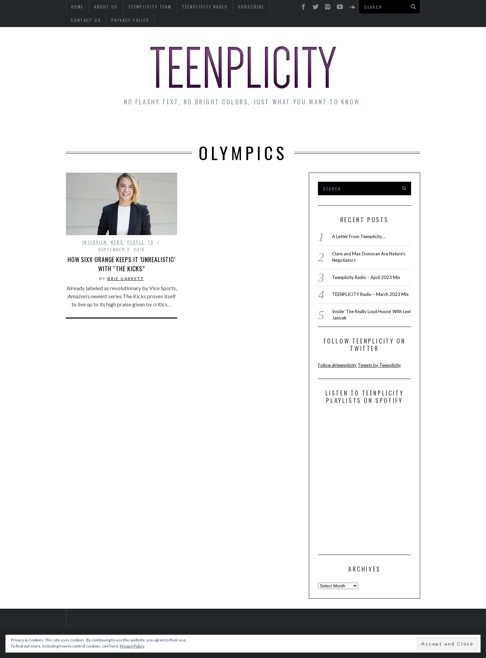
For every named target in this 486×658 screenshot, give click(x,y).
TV (151, 242)
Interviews (124, 125)
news (117, 242)
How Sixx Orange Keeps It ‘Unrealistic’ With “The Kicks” (122, 264)
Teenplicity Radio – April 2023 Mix (366, 277)
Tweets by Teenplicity (379, 365)
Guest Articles (309, 125)
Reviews (362, 125)
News (84, 125)
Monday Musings (241, 125)
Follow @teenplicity (337, 365)
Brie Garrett (125, 278)
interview (94, 242)
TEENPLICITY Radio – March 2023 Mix (370, 294)
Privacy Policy (90, 20)
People (135, 242)
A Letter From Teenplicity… (358, 236)
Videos (399, 125)
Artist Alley (178, 125)
